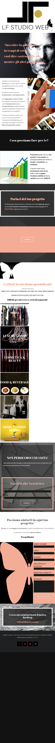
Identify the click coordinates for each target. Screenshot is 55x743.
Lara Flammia (35, 637)
